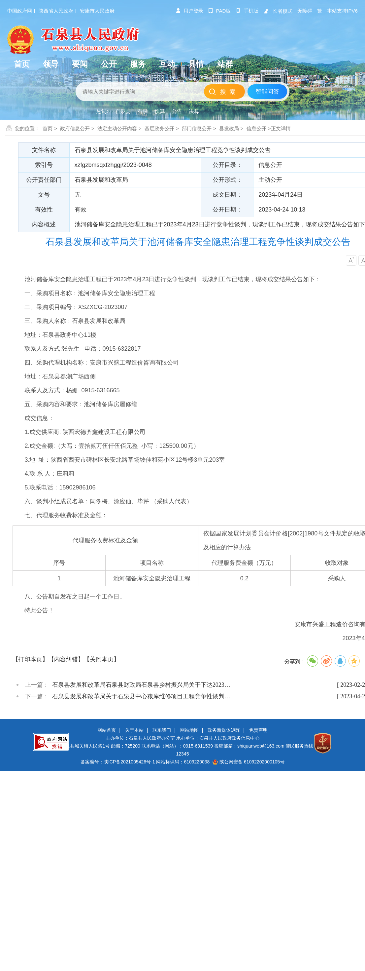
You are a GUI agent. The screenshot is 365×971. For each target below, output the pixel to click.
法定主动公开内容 (117, 128)
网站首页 (106, 730)
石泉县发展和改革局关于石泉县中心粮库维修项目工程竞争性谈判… (141, 696)
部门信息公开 (197, 128)
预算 (159, 111)
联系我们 (161, 730)
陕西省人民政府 (56, 11)
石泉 (142, 111)
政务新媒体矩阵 (224, 730)
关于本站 (134, 730)
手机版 (247, 11)
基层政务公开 (159, 128)
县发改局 (229, 128)
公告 (177, 111)
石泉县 (123, 111)
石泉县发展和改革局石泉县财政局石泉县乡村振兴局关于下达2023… (141, 684)
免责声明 (258, 730)
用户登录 (189, 11)
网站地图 (189, 730)
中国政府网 (19, 11)
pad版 (219, 11)
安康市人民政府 (97, 11)
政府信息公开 (75, 128)
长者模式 (277, 11)
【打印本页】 (30, 659)
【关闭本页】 (101, 659)
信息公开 (256, 128)
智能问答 (267, 91)
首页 (47, 128)
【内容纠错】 (66, 659)
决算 (194, 111)
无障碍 (304, 11)
